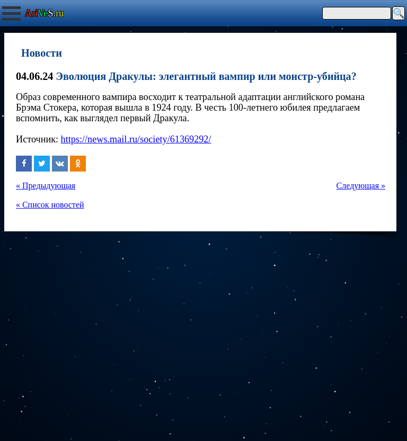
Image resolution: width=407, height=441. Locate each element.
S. (44, 13)
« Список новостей (50, 204)
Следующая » (361, 185)
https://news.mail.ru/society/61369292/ (136, 139)
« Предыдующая (45, 185)
